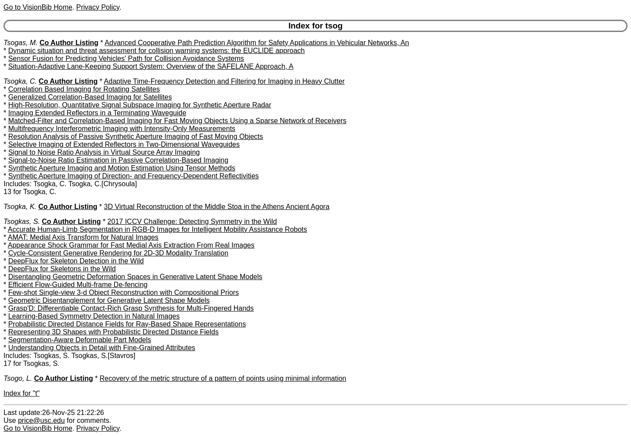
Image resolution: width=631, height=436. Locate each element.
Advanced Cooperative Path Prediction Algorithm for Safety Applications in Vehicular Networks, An (257, 42)
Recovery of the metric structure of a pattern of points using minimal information (222, 378)
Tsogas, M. (21, 42)
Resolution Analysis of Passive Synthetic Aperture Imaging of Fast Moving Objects (135, 136)
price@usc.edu (41, 420)
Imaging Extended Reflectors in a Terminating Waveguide (97, 113)
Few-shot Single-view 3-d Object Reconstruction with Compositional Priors (123, 292)
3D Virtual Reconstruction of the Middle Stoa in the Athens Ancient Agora (217, 206)
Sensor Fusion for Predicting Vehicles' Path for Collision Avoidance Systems (126, 58)
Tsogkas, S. (22, 221)
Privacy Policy (97, 7)
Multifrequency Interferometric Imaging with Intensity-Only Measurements (121, 128)
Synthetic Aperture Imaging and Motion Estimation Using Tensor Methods (121, 168)
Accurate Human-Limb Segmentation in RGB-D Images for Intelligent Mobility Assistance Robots (157, 229)
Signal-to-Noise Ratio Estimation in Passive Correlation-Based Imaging (118, 160)
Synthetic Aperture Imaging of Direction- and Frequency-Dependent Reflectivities (133, 176)
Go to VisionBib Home (38, 7)
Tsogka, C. (20, 81)
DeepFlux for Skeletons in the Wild (62, 269)
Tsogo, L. (18, 378)
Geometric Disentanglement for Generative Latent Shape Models (109, 300)
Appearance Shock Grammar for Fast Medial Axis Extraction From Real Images (131, 245)
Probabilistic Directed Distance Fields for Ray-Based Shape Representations (127, 324)
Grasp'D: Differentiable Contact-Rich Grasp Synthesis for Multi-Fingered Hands (131, 308)
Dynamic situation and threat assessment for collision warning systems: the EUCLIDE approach (156, 50)
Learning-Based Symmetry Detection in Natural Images (94, 316)
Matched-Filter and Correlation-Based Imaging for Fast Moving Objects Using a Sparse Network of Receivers (177, 120)
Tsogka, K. (20, 206)
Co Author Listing (69, 42)
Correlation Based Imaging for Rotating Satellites (84, 89)
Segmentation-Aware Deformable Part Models (79, 340)
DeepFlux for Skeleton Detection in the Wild (76, 261)
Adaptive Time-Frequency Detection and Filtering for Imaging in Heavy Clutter (224, 81)
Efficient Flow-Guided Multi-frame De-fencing (78, 284)
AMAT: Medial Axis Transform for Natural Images (83, 237)
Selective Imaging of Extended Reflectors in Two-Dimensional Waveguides (124, 144)
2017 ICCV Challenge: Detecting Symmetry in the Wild (192, 221)
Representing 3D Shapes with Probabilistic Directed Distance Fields (113, 332)
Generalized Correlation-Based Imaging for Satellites (90, 97)
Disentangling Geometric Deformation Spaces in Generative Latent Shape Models (135, 276)
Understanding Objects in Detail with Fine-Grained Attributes (101, 347)
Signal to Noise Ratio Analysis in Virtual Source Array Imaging (104, 152)
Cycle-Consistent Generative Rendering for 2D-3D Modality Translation (118, 253)
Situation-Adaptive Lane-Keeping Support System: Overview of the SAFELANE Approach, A (151, 66)
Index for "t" (22, 393)
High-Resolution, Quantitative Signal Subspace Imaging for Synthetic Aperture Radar (139, 105)
